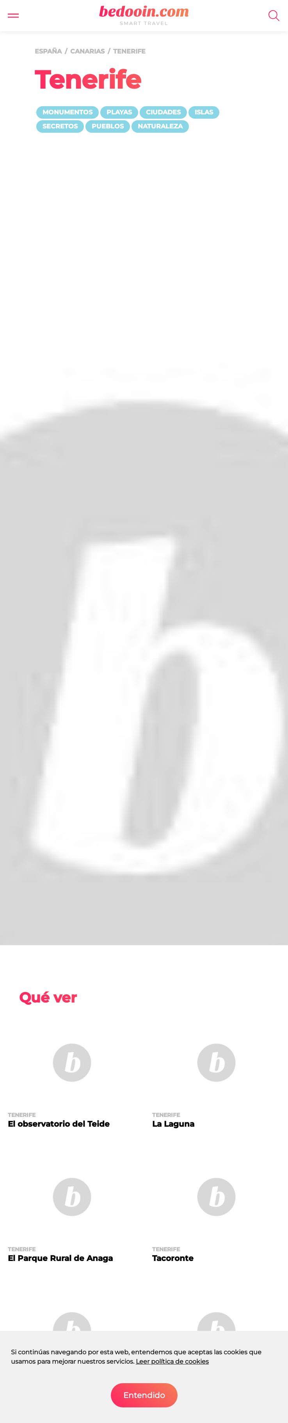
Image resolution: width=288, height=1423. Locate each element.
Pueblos (108, 126)
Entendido (144, 1395)
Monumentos (67, 112)
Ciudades (163, 112)
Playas (119, 112)
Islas (204, 112)
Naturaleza (160, 126)
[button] (13, 15)
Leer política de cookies (172, 1361)
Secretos (60, 126)
